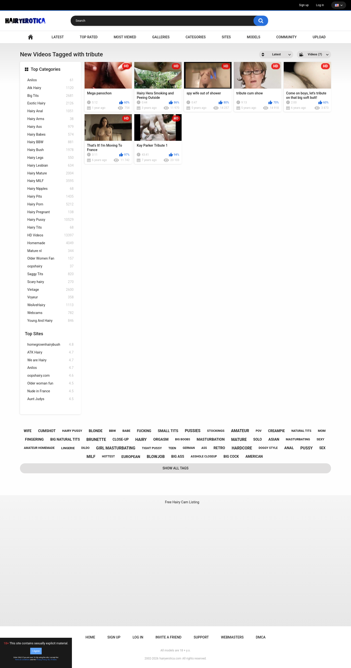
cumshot (47, 431)
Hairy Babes (50, 134)
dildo (85, 448)
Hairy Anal (50, 111)
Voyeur (50, 297)
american (254, 456)
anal (289, 448)
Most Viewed (125, 37)
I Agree (36, 651)
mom (322, 431)
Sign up (304, 5)
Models (253, 37)
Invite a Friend (169, 637)
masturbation (211, 439)
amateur (240, 430)
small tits (168, 431)
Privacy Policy (41, 660)
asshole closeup (204, 456)
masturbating (298, 439)
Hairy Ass (50, 127)
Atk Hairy (50, 88)
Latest (58, 37)
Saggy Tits (50, 274)
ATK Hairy (50, 352)
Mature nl (50, 251)
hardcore (242, 448)
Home (90, 637)
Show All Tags (176, 468)
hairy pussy (72, 431)
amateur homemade (39, 448)
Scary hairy (50, 282)
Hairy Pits (50, 196)
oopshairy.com (50, 376)
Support (201, 637)
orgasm (161, 439)
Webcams (50, 313)
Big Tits (50, 96)
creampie (276, 431)
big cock (231, 456)
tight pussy (152, 448)
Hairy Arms (50, 119)
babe (126, 431)
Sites (226, 37)
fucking (144, 431)
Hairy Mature (50, 173)
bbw (112, 431)
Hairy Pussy (50, 220)
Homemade (50, 243)
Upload (319, 37)
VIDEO (30, 37)
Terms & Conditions (22, 660)
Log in (320, 5)
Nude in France (50, 391)
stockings (215, 431)
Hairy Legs (50, 158)
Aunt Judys (50, 399)
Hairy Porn (50, 204)
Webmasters (232, 637)
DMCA (260, 637)
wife (27, 431)
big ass (177, 456)
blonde (95, 431)
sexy (320, 439)
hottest (108, 456)
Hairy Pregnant (50, 212)
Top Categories (45, 69)
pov (259, 431)
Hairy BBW (50, 142)
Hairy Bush (50, 150)
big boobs (182, 439)
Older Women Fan (50, 258)
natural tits (301, 431)
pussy (306, 448)
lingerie (68, 448)
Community (286, 37)
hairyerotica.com (170, 658)
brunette (96, 439)
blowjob (156, 456)
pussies (192, 430)
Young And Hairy (50, 321)
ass (204, 448)
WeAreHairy (50, 305)
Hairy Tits (50, 227)
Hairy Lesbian (50, 165)
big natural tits (65, 439)
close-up (121, 439)
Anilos (50, 80)
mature (239, 439)
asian (273, 439)
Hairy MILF (50, 181)
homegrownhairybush (50, 345)
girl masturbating (115, 448)
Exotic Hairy (50, 103)
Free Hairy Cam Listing (182, 502)
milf (91, 456)
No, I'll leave (52, 660)
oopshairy (50, 266)
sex (322, 448)
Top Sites (34, 333)
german (189, 448)
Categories (195, 37)
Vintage (50, 290)
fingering (34, 439)
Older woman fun (50, 383)
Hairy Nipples (50, 189)
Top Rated (89, 37)
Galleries (161, 37)
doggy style (268, 448)
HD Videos (50, 235)
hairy (141, 439)
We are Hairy (50, 360)
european (130, 457)
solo (257, 439)
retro (219, 448)
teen (172, 448)
